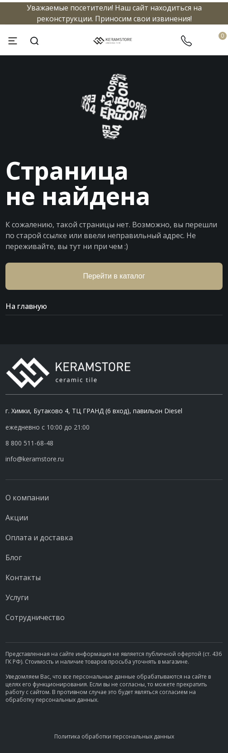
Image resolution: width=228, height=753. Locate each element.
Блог (13, 557)
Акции (16, 518)
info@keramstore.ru (34, 459)
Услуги (16, 597)
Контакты (23, 577)
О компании (27, 498)
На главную (114, 306)
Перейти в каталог (114, 276)
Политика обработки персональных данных (114, 736)
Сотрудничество (35, 617)
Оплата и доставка (39, 538)
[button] (114, 443)
